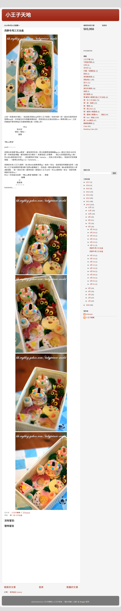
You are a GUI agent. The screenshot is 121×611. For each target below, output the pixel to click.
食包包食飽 (87, 88)
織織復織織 (87, 123)
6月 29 (92, 233)
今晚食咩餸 (87, 62)
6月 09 (92, 271)
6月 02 (92, 281)
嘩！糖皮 (86, 106)
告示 (85, 83)
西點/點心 (87, 80)
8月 (89, 220)
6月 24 (92, 239)
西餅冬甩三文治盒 (96, 248)
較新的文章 (10, 587)
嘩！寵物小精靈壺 (90, 112)
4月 (89, 291)
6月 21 (92, 245)
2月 (89, 298)
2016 (88, 185)
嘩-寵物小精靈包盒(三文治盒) (94, 97)
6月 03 (92, 278)
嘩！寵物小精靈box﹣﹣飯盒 (94, 115)
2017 (88, 182)
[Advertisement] (98, 149)
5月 (89, 288)
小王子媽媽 (90, 318)
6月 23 (92, 242)
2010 (88, 205)
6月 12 (92, 265)
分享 (85, 65)
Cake (85, 126)
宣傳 (85, 85)
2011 (88, 201)
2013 (88, 195)
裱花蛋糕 (86, 94)
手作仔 (86, 68)
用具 (85, 74)
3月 (89, 295)
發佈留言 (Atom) (16, 592)
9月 (89, 217)
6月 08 (92, 275)
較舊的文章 (72, 587)
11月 (90, 210)
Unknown (89, 314)
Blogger (82, 602)
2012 (88, 198)
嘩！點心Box (88, 109)
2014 (88, 192)
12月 (90, 207)
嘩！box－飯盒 (89, 117)
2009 (88, 305)
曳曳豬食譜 (87, 77)
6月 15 (92, 262)
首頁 (41, 587)
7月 (89, 223)
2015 (88, 188)
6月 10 (92, 268)
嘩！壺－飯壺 (88, 103)
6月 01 (92, 284)
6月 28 (92, 236)
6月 (89, 227)
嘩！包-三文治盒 (16, 515)
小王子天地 (18, 15)
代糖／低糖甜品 (89, 71)
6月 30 (92, 229)
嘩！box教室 (88, 120)
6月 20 (92, 255)
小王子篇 (86, 59)
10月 (90, 214)
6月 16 (92, 259)
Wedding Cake (88, 129)
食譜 (85, 91)
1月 (89, 301)
